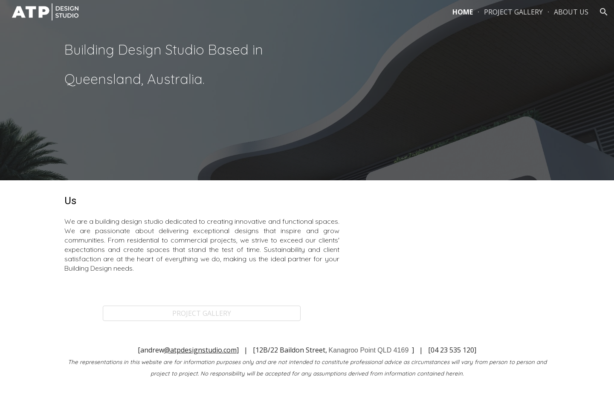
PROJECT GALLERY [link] (513, 12)
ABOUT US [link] (571, 12)
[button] (604, 12)
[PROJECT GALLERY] (201, 313)
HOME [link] (462, 12)
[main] (181, 65)
